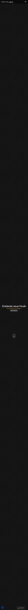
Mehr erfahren (14, 310)
